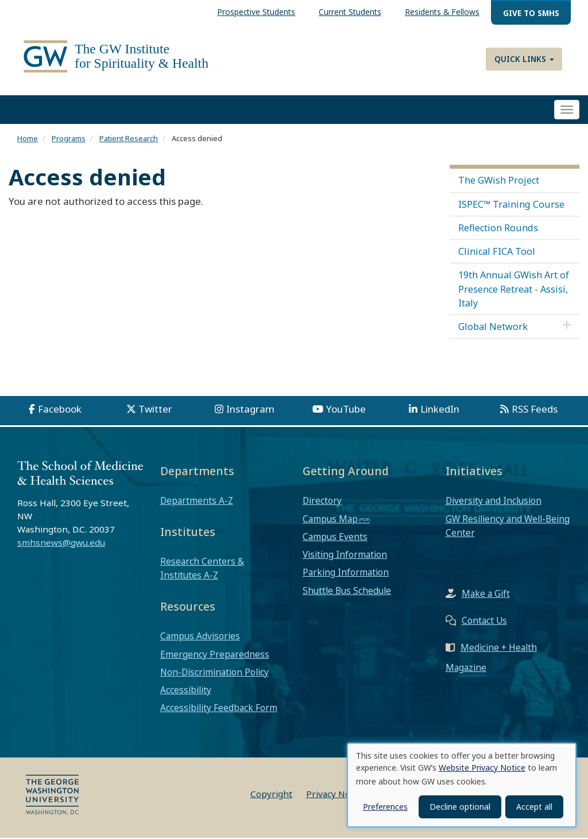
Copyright (271, 795)
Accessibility (185, 691)
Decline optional (460, 806)
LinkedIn (439, 410)
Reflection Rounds (498, 229)
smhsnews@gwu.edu (61, 543)
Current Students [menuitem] (350, 11)
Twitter (155, 410)
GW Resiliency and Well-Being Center (508, 526)
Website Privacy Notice (482, 767)
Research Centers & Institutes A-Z (202, 569)
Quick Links (524, 58)
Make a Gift (486, 594)
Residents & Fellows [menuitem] (442, 11)
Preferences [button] (385, 806)
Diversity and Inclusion (493, 501)
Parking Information (346, 573)
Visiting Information (345, 555)
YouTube (346, 410)
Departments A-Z (196, 501)
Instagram (250, 410)
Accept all (534, 806)
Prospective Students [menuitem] (256, 11)
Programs (69, 139)
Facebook (60, 410)
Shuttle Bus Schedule (347, 591)
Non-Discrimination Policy (214, 673)
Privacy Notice (335, 795)
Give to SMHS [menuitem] (531, 12)
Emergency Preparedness (214, 655)
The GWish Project (498, 181)
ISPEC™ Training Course (511, 205)
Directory (322, 501)
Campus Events (335, 537)
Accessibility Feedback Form (218, 708)
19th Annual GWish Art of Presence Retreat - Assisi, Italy (513, 290)
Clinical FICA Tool (496, 252)
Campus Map (330, 519)
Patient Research (128, 139)
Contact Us (484, 621)
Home (27, 139)
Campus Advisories (200, 637)
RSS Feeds (535, 410)
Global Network (493, 327)
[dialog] (462, 785)
